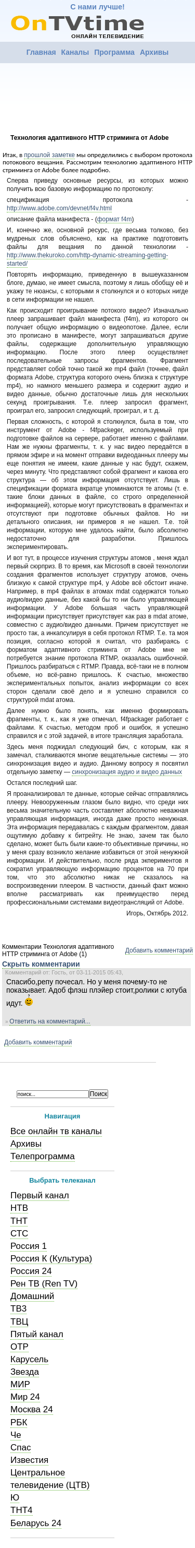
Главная (41, 52)
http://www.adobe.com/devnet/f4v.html (59, 208)
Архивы (154, 52)
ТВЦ (19, 1322)
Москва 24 (31, 1409)
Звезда (24, 1372)
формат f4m (114, 219)
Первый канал (39, 1195)
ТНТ (19, 1221)
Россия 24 (30, 1271)
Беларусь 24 (35, 1523)
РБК (18, 1422)
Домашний (32, 1296)
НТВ (19, 1208)
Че (15, 1435)
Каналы (75, 52)
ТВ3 (18, 1309)
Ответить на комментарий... (49, 1021)
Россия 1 (28, 1246)
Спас (20, 1447)
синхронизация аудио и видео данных (127, 772)
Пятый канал (36, 1334)
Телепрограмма (42, 1156)
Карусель (29, 1359)
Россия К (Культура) (51, 1259)
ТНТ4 (21, 1510)
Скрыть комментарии (41, 964)
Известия (29, 1460)
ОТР (19, 1347)
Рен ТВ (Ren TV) (43, 1284)
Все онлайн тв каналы (56, 1131)
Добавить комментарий (159, 950)
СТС (19, 1234)
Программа (114, 52)
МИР (20, 1384)
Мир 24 (25, 1397)
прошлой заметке (49, 155)
